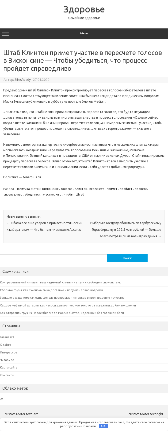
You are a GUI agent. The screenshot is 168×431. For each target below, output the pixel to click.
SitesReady (23, 80)
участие (48, 194)
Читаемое (7, 359)
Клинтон (81, 188)
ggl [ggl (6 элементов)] (2, 398)
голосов (67, 188)
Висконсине (50, 188)
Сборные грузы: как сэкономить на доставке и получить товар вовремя (51, 290)
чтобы (68, 194)
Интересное (8, 352)
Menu (84, 33)
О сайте (5, 344)
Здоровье (84, 9)
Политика (23, 188)
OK (103, 425)
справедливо (13, 194)
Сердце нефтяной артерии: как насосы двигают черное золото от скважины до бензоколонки (68, 305)
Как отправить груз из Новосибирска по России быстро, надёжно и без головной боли (62, 312)
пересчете (96, 188)
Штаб (80, 194)
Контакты (7, 375)
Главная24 (7, 337)
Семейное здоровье (84, 18)
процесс (141, 188)
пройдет (126, 188)
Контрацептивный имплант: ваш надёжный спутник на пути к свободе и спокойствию (61, 282)
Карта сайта (8, 367)
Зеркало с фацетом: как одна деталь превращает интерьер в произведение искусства (62, 297)
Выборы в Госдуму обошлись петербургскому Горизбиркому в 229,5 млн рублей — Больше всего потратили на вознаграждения (125, 229)
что (58, 194)
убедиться (32, 194)
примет (112, 188)
